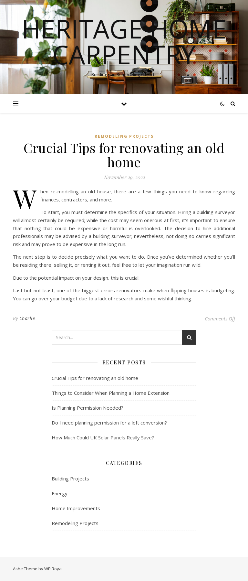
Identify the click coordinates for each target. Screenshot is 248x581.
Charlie (27, 318)
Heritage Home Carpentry (124, 41)
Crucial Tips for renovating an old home (95, 378)
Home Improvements (76, 508)
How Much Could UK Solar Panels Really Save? (103, 437)
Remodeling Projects (124, 136)
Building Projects (70, 478)
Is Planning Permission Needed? (87, 407)
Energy (59, 493)
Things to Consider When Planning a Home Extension (111, 393)
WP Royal (53, 569)
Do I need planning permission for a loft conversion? (109, 422)
